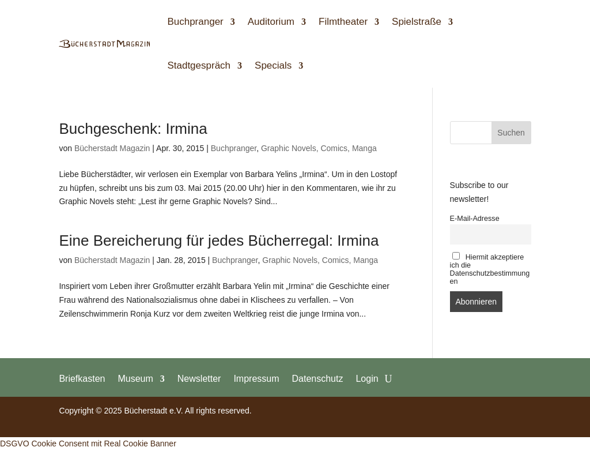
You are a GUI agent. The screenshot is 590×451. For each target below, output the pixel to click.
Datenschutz (317, 378)
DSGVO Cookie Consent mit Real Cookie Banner (88, 443)
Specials (273, 65)
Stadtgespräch (198, 65)
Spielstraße (416, 21)
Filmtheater (343, 21)
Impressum (256, 378)
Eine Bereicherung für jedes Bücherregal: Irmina (219, 240)
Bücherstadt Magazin (112, 148)
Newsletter (199, 378)
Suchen (510, 132)
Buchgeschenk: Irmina (133, 128)
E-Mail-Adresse (475, 219)
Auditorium (271, 21)
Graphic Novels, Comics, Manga (319, 148)
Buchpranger (195, 21)
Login (366, 378)
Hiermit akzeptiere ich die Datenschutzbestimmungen (490, 268)
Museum (135, 378)
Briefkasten (82, 378)
